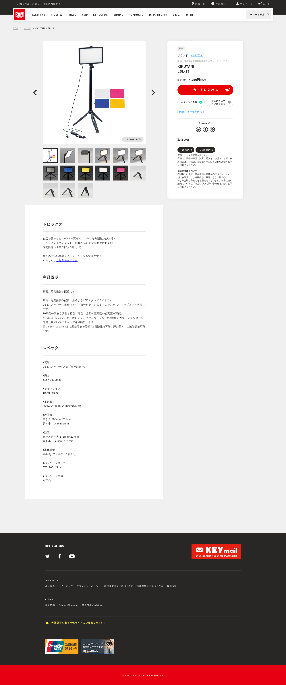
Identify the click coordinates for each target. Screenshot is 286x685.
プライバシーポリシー (89, 586)
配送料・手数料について (191, 112)
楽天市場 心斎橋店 (92, 605)
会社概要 (50, 586)
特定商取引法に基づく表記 (118, 586)
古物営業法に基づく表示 (150, 586)
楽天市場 (50, 605)
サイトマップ (66, 586)
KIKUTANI (197, 55)
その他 (27, 28)
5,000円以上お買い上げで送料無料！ (39, 4)
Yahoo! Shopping (68, 605)
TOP (15, 28)
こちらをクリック (67, 260)
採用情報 (172, 586)
